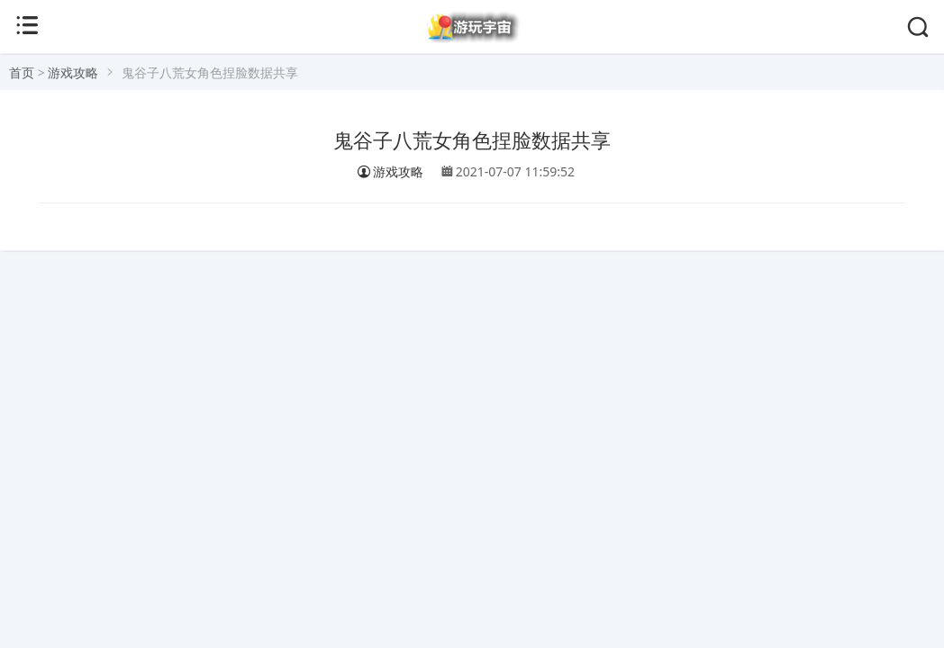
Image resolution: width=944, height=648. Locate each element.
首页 (21, 72)
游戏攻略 (73, 72)
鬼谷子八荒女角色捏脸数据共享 (472, 141)
